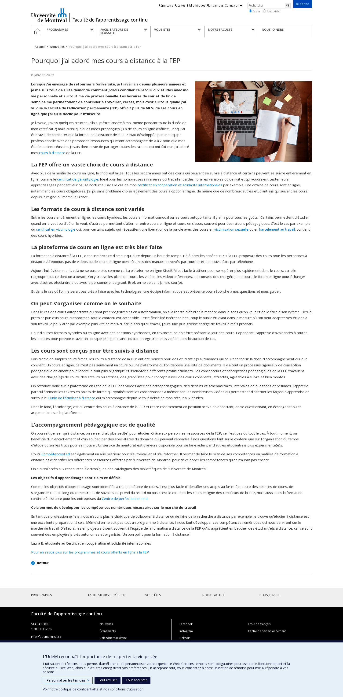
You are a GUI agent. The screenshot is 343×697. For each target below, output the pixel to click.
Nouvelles (57, 46)
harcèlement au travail (277, 229)
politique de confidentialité (79, 689)
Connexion (233, 5)
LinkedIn (184, 638)
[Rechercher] (288, 5)
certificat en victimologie (55, 229)
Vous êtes (153, 595)
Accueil (40, 46)
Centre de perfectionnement (125, 498)
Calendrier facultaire (113, 638)
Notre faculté (213, 595)
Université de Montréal (49, 15)
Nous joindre (269, 595)
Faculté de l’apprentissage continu (110, 20)
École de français (259, 624)
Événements (108, 631)
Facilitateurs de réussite (107, 595)
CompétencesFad (55, 454)
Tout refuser (107, 680)
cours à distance (52, 152)
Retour (42, 562)
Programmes (41, 595)
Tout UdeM (271, 11)
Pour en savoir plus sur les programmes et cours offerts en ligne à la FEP (90, 552)
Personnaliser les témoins (68, 680)
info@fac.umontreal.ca (46, 637)
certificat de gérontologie (77, 179)
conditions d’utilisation (126, 689)
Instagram (186, 631)
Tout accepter (136, 680)
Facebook (186, 624)
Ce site (254, 11)
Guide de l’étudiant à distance (71, 397)
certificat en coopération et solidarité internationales (180, 185)
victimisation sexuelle (231, 229)
